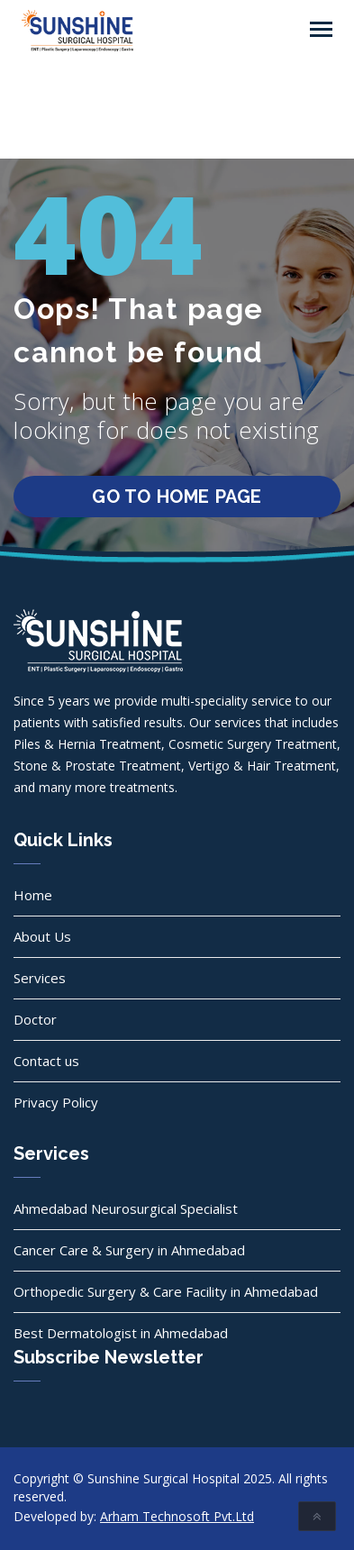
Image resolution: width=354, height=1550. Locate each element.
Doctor (35, 1019)
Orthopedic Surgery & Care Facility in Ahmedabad (166, 1291)
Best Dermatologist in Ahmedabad (121, 1333)
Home (33, 895)
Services (40, 978)
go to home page (177, 496)
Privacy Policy (56, 1102)
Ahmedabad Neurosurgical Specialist (126, 1208)
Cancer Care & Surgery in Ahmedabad (129, 1250)
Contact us (46, 1061)
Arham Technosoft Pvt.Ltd (177, 1516)
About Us (42, 936)
